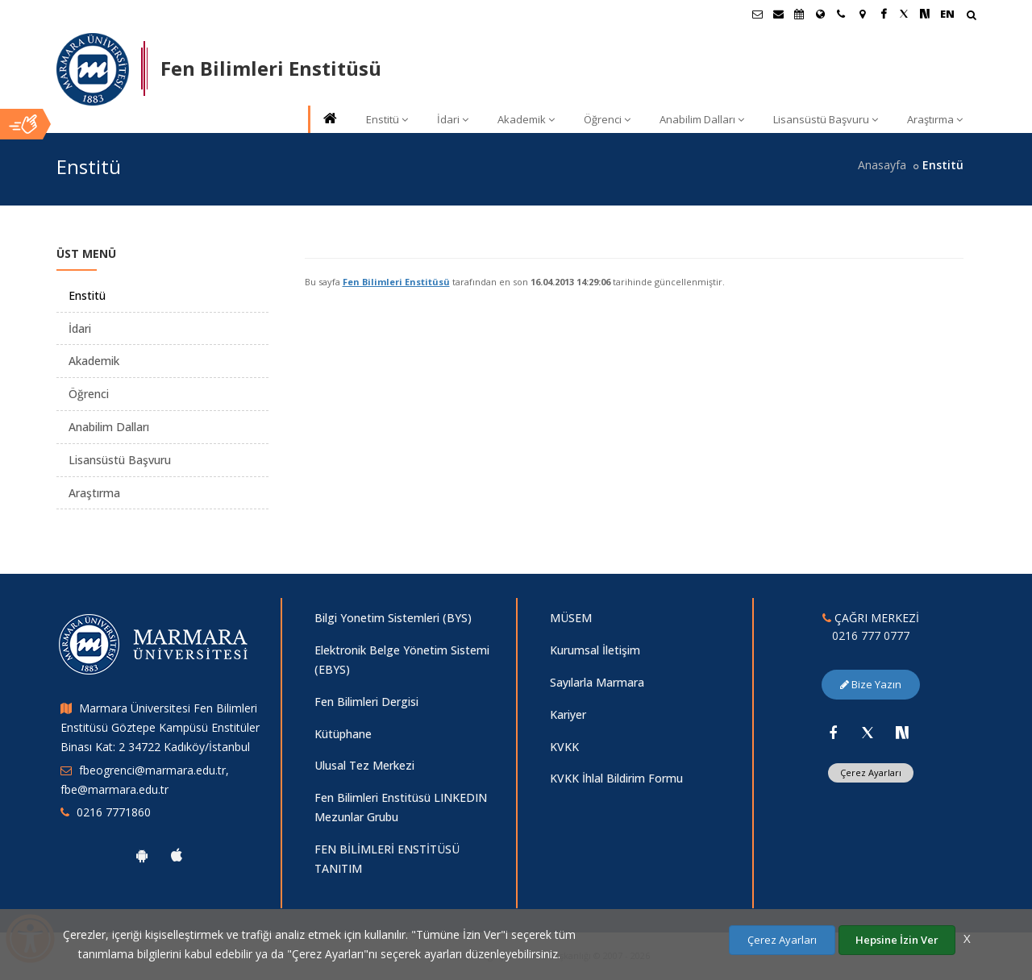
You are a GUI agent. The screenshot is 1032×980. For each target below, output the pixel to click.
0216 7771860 (114, 812)
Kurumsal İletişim (595, 650)
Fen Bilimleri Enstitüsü (396, 282)
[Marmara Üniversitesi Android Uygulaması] (142, 855)
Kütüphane (343, 733)
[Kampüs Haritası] (862, 14)
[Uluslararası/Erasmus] (820, 14)
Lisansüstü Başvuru (825, 119)
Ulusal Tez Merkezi (364, 765)
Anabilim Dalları (702, 119)
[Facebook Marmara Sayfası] (883, 14)
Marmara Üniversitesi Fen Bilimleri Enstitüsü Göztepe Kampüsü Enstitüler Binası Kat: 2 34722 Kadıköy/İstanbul (160, 727)
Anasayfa (882, 164)
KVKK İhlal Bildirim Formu (616, 778)
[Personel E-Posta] (778, 14)
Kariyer (568, 714)
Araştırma (935, 119)
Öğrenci (607, 119)
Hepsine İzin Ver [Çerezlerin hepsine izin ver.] (896, 939)
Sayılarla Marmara (597, 682)
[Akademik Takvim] (799, 14)
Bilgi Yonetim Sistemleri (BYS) (393, 617)
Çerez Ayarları (870, 772)
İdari (452, 119)
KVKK (564, 746)
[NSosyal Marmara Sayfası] (925, 14)
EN (947, 13)
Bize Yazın (870, 684)
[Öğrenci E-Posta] (757, 14)
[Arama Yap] (971, 16)
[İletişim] (841, 14)
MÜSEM (571, 617)
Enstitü (387, 119)
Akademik (526, 119)
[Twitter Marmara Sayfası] (904, 14)
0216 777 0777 (870, 635)
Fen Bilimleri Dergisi (366, 701)
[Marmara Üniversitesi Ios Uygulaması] (176, 855)
